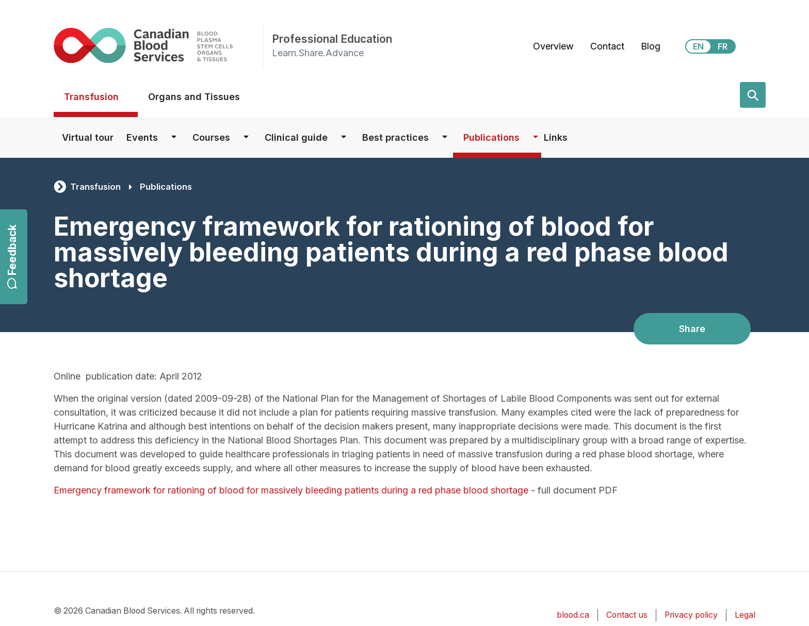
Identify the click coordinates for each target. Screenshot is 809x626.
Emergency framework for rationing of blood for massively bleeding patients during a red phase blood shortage (291, 490)
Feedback (12, 256)
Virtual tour (88, 137)
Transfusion (91, 96)
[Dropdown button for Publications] (535, 137)
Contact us (627, 615)
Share (692, 328)
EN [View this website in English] (698, 46)
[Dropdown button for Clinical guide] (343, 137)
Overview (553, 46)
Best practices (395, 137)
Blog (650, 46)
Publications (491, 137)
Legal (745, 615)
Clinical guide (296, 137)
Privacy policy (691, 615)
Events (142, 137)
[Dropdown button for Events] (174, 137)
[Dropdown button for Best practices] (444, 137)
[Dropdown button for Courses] (246, 137)
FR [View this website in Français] (722, 46)
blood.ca (573, 615)
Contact (607, 46)
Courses (211, 137)
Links (556, 137)
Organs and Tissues (194, 96)
